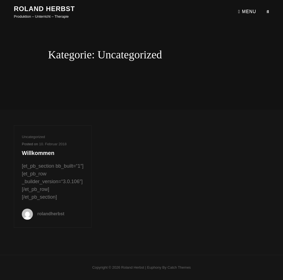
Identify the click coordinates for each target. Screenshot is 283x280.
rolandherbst (50, 213)
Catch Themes (179, 267)
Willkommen (38, 153)
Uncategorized (33, 137)
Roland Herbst (44, 8)
